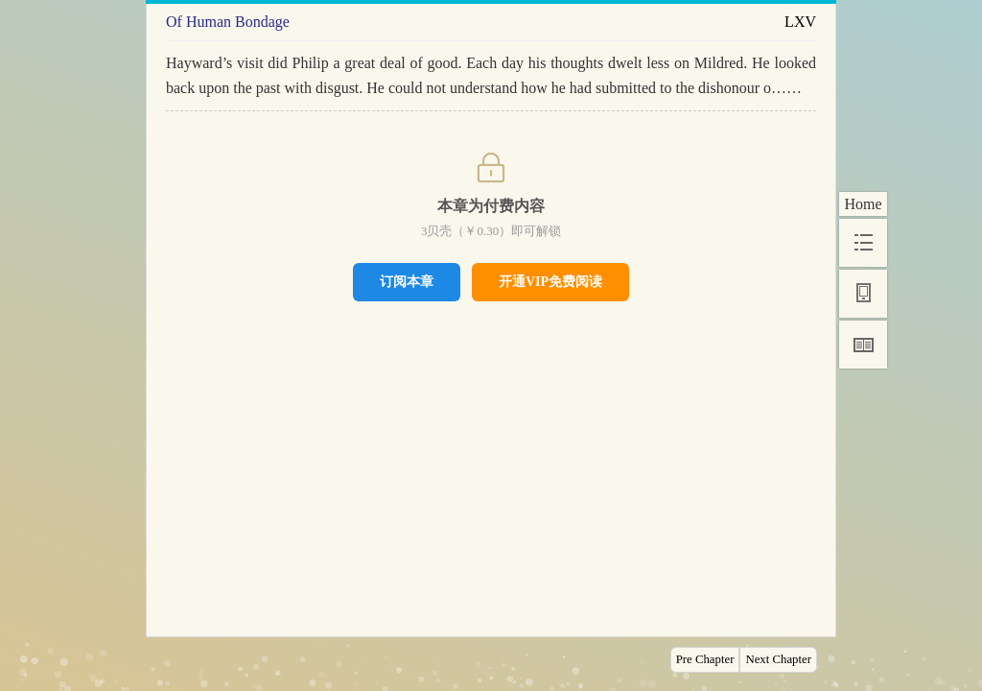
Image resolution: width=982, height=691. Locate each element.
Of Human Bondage (228, 21)
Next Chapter (778, 659)
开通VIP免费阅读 (550, 281)
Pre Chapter (705, 659)
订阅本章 (406, 281)
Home (862, 204)
